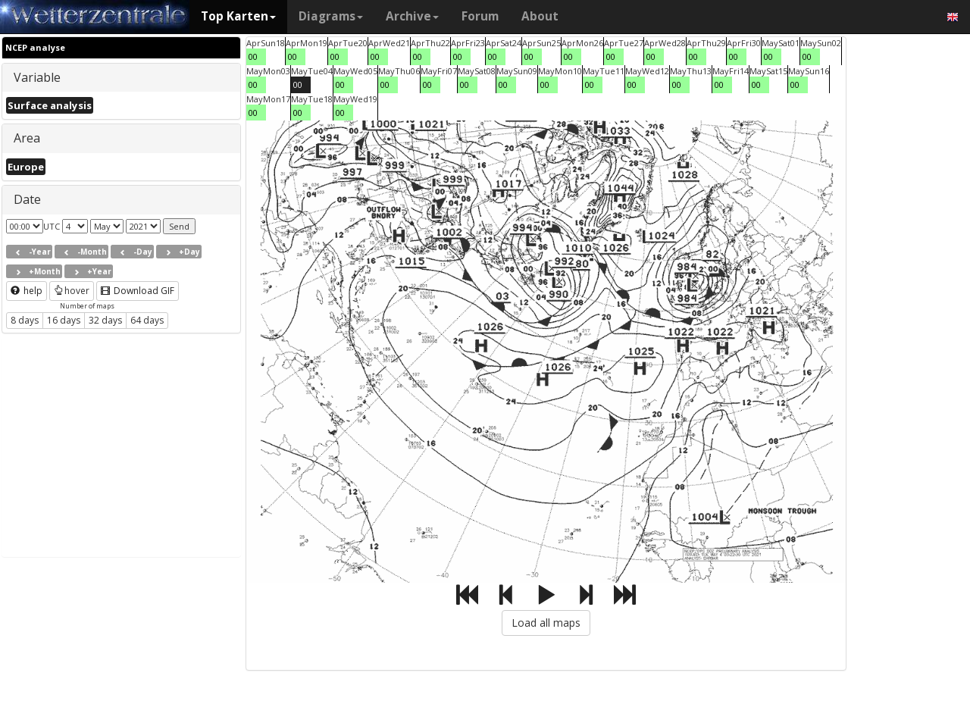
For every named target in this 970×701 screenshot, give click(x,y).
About (540, 16)
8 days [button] (25, 320)
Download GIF (137, 290)
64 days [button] (147, 320)
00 (253, 56)
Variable (37, 77)
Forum (480, 16)
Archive (412, 16)
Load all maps (546, 622)
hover (71, 290)
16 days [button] (63, 320)
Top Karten (238, 16)
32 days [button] (105, 320)
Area (27, 138)
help (26, 290)
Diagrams (331, 16)
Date (27, 199)
